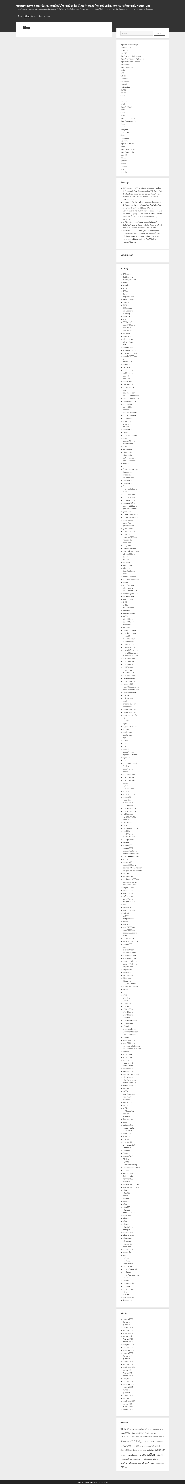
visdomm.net (128, 1062)
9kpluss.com (128, 310)
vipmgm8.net (128, 1054)
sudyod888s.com (129, 955)
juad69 (125, 573)
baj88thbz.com (128, 369)
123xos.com (127, 273)
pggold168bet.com (130, 726)
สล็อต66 (123, 95)
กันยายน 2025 (128, 1338)
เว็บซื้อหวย (127, 1271)
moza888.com (128, 672)
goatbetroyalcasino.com (132, 514)
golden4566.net (128, 525)
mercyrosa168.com (130, 655)
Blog (28, 16)
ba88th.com (127, 361)
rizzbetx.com (127, 822)
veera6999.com (129, 1040)
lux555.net (126, 624)
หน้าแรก (20, 16)
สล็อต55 (126, 1198)
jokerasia (123, 166)
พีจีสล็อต (126, 1158)
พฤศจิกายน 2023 (129, 1400)
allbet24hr (126, 333)
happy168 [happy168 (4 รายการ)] (124, 1432)
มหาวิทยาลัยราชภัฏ (130, 1164)
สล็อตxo (126, 1223)
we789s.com (128, 1071)
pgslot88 (123, 160)
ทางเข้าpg (126, 1136)
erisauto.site (127, 451)
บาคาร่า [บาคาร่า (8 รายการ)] (161, 1449)
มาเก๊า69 (126, 1170)
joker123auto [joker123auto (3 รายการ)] (151, 1432)
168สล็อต (126, 285)
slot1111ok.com (129, 910)
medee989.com (129, 647)
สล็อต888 (123, 123)
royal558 (126, 830)
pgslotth (126, 760)
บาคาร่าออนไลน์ (129, 1144)
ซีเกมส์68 (126, 1116)
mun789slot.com (129, 675)
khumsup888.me (129, 576)
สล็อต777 (126, 1206)
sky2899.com (128, 898)
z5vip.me (126, 1099)
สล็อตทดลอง (125, 137)
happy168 (126, 533)
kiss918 (126, 582)
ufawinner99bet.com (130, 1031)
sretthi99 (126, 935)
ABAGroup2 (127, 321)
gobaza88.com (128, 519)
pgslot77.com (128, 746)
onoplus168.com (129, 703)
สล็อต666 (126, 1204)
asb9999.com (128, 347)
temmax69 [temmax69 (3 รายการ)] (143, 1449)
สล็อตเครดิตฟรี (128, 1235)
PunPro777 (127, 791)
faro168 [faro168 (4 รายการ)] (144, 1428)
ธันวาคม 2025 (128, 1330)
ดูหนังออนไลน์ (125, 47)
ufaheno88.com (129, 1008)
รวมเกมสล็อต (128, 1172)
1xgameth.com (128, 296)
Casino (125, 432)
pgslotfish (126, 757)
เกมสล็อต (126, 1260)
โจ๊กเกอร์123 (127, 1300)
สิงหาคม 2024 (128, 1375)
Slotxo (125, 921)
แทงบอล (126, 1294)
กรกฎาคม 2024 (128, 1378)
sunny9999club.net (130, 960)
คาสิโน (125, 1107)
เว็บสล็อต (126, 1286)
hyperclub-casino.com (131, 550)
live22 (125, 601)
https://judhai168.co (127, 118)
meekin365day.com (130, 649)
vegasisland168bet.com (132, 1045)
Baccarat (126, 367)
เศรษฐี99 (126, 1291)
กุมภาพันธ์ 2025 (128, 1358)
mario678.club (128, 644)
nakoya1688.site (129, 681)
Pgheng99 (126, 729)
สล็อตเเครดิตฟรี (129, 1243)
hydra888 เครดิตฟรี (130, 548)
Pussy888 (126, 799)
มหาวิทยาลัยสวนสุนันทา (132, 1167)
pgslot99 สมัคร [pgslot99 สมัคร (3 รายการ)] (145, 1441)
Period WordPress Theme (86, 1481)
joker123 (123, 52)
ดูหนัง (125, 1122)
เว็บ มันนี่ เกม (127, 1266)
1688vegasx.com (129, 279)
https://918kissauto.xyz (129, 44)
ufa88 (125, 994)
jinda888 (126, 559)
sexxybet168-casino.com (132, 867)
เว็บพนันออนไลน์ (129, 1283)
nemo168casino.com (131, 686)
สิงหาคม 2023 (128, 1409)
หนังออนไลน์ (127, 1252)
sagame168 (127, 844)
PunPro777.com (129, 794)
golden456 (127, 522)
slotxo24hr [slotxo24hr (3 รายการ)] (135, 1449)
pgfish (125, 723)
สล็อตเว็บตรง (127, 1237)
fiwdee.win (127, 474)
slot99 (122, 109)
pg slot (123, 168)
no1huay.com (128, 697)
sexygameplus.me (130, 881)
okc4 (125, 700)
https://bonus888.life (128, 120)
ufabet (125, 1000)
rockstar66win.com (130, 828)
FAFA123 (126, 463)
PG (124, 717)
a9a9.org (126, 313)
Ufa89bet (126, 997)
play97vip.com (128, 768)
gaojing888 (127, 511)
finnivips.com (128, 471)
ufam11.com (128, 1011)
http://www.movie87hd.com (130, 55)
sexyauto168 (128, 876)
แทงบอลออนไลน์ (129, 1297)
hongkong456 (128, 545)
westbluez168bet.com (131, 1074)
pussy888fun (128, 802)
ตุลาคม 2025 (127, 1335)
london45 (126, 610)
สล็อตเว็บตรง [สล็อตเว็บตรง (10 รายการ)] (148, 1462)
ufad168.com (128, 1006)
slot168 (123, 89)
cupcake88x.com (129, 440)
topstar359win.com (130, 986)
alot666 (126, 344)
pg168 (122, 103)
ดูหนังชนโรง (125, 86)
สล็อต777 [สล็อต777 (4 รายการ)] (139, 1459)
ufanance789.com (130, 1020)
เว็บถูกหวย (126, 1277)
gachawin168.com (130, 500)
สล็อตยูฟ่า (126, 1229)
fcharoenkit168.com (130, 468)
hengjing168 (127, 539)
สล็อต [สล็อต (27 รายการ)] (152, 1454)
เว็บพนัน (126, 1280)
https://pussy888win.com (130, 61)
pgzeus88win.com (130, 762)
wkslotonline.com (129, 1079)
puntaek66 (127, 796)
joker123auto (128, 565)
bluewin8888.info (129, 401)
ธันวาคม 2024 (128, 1364)
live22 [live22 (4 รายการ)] (133, 1436)
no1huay (126, 695)
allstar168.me (128, 338)
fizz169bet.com (128, 477)
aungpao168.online (130, 350)
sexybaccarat (125, 64)
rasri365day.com (129, 808)
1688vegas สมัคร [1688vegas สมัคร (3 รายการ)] (135, 1428)
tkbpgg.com (127, 977)
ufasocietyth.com (129, 1028)
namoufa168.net (129, 683)
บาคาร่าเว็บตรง (128, 1147)
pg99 (122, 72)
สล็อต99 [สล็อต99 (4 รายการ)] (123, 1459)
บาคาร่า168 (124, 132)
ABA (124, 319)
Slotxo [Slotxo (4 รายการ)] (129, 1449)
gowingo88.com (129, 531)
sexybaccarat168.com (131, 878)
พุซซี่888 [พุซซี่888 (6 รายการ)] (144, 1454)
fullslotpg (126, 485)
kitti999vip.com (128, 584)
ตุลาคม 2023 (127, 1403)
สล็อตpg (126, 1221)
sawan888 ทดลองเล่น (131, 853)
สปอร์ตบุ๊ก (126, 1181)
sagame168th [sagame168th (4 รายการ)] (150, 1445)
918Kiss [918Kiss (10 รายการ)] (124, 1428)
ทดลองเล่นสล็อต (129, 1127)
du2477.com (127, 446)
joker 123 (123, 101)
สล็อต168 (126, 1192)
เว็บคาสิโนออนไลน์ (130, 1269)
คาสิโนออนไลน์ (128, 1110)
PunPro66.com (128, 788)
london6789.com (129, 613)
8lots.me (126, 302)
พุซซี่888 (126, 1161)
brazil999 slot (128, 418)
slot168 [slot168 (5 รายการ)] (123, 1449)
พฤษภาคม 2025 (128, 1350)
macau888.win (128, 641)
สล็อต (125, 1189)
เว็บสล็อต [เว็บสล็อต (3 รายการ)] (159, 1463)
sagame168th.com (130, 850)
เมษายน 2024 (128, 1386)
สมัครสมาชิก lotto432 (131, 1184)
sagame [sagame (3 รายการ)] (142, 1445)
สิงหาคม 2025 (128, 1341)
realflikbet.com (128, 813)
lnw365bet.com (129, 607)
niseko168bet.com (130, 692)
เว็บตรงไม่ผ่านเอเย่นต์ (131, 1274)
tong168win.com (129, 983)
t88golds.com (128, 966)
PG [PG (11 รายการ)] (122, 1440)
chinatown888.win (130, 435)
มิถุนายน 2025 (128, 1347)
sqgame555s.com (130, 932)
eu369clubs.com (129, 457)
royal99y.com (128, 833)
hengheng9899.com (130, 536)
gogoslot (123, 171)
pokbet (125, 771)
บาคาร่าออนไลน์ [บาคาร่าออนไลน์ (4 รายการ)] (126, 1454)
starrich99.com (129, 949)
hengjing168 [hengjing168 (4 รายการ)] (132, 1432)
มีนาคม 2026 (127, 1321)
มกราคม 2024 (128, 1395)
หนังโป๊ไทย (124, 140)
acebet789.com (129, 324)
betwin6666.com (129, 392)
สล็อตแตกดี (127, 1246)
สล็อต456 (126, 1195)
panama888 (127, 706)
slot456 (123, 92)
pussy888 (124, 129)
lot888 (125, 615)
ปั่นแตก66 (126, 1150)
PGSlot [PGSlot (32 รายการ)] (135, 1441)
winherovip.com (129, 1076)
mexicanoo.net (128, 661)
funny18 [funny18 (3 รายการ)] (161, 1428)
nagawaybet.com (129, 678)
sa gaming (124, 50)
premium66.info (129, 777)
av (124, 358)
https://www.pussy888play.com (132, 58)
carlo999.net (127, 429)
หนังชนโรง (124, 81)
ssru (124, 946)
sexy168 (126, 873)
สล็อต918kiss (128, 1215)
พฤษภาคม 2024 (128, 1383)
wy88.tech (126, 1088)
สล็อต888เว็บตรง (129, 1212)
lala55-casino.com (130, 587)
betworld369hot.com (131, 395)
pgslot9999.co (128, 751)
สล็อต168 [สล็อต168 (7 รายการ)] (131, 1458)
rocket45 (126, 825)
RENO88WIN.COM (129, 816)
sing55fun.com (128, 887)
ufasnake (126, 1025)
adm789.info (127, 327)
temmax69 (127, 972)
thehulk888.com (129, 975)
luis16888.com (128, 618)
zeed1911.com (128, 1102)
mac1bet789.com (129, 632)
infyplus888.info (129, 553)
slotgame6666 (128, 918)
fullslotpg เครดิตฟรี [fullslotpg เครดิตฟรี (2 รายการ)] (153, 1428)
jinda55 (125, 556)
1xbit (124, 293)
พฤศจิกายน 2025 (129, 1333)
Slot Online (127, 907)
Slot (124, 904)
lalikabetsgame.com (130, 593)
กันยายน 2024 (128, 1372)
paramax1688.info (130, 714)
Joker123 (126, 562)
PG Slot (125, 720)
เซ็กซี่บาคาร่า (128, 1263)
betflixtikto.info (128, 384)
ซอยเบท (126, 1113)
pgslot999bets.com (130, 754)
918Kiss (126, 304)
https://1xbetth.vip (127, 143)
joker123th (127, 567)
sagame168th (128, 847)
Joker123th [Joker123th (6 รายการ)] (125, 1436)
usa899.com (127, 1037)
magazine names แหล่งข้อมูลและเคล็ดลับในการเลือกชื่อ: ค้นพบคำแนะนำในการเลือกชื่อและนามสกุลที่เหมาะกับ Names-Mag (83, 5)
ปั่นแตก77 (126, 1153)
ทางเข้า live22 (128, 1133)
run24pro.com (128, 839)
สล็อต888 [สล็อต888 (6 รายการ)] (148, 1459)
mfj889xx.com (128, 666)
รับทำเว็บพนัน (128, 1175)
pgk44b (125, 737)
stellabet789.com (129, 952)
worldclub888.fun (129, 1082)
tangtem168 (127, 969)
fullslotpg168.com (130, 488)
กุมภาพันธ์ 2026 (128, 1324)
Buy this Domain (49, 16)
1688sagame (128, 276)
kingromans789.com (131, 579)
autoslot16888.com (130, 353)
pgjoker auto (127, 731)
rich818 (126, 819)
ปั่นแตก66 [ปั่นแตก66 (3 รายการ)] (136, 1454)
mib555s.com (128, 669)
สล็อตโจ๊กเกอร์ (128, 1249)
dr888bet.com (128, 443)
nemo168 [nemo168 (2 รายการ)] (161, 1436)
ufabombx (127, 1003)
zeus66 (125, 1105)
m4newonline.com (130, 630)
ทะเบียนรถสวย (128, 1130)
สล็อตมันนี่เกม (128, 1226)
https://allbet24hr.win (128, 149)
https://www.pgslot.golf (129, 67)
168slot (126, 282)
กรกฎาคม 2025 (128, 1344)
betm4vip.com (128, 386)
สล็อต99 (123, 126)
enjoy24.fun (127, 449)
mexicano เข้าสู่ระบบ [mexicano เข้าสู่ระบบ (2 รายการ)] (152, 1436)
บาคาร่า (126, 1139)
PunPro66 (126, 785)
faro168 (126, 466)
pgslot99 (126, 748)
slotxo (122, 134)
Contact (36, 16)
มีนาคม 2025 (127, 1355)
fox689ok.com (128, 480)
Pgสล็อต (126, 765)
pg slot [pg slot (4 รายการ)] (126, 1441)
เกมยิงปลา (126, 1257)
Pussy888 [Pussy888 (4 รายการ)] (135, 1445)
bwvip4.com (127, 420)
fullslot (123, 75)
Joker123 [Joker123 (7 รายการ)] (142, 1432)
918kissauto (127, 307)
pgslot (122, 69)
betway (123, 163)
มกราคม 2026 (128, 1327)
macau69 (126, 635)
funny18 (126, 491)
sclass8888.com (129, 864)
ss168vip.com (128, 938)
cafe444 (126, 426)
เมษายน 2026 (128, 1318)
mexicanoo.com (129, 658)
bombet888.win (129, 403)
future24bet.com (129, 494)
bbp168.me (127, 375)
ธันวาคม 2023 (128, 1398)
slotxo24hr (127, 924)
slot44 (122, 115)
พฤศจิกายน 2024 (129, 1366)
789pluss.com (128, 299)
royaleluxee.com (129, 836)
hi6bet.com (127, 542)
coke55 (125, 437)
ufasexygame (128, 1023)
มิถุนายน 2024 (128, 1381)
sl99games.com (129, 901)
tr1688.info (127, 989)
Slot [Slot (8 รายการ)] (158, 1445)
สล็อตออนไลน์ (128, 1232)
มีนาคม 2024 (127, 1389)
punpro (125, 782)
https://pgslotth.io (127, 151)
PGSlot (125, 740)
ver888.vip (126, 1051)
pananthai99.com (129, 709)
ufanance (126, 1017)
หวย (124, 1254)
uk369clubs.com (129, 1034)
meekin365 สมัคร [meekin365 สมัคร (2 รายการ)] (141, 1436)
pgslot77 (126, 743)
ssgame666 (127, 943)
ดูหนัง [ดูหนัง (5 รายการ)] (154, 1449)
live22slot (124, 78)
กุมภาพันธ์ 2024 (128, 1392)
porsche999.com (129, 774)
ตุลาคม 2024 (127, 1369)
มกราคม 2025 (128, 1361)
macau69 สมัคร (129, 638)
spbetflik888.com (129, 926)
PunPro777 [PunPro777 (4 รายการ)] (127, 1445)
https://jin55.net (126, 106)
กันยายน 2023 (128, 1406)
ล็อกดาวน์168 (128, 1178)
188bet (125, 288)
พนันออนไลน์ (127, 1155)
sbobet (125, 859)
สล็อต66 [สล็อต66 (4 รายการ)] (160, 1454)
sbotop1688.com (129, 861)
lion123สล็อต (128, 599)
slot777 (123, 157)
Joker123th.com (129, 570)
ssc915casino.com (130, 941)
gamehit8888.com (130, 505)
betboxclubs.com (129, 381)
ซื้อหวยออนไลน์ (128, 1119)
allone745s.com (129, 336)
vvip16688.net (128, 1065)
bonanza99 (127, 409)
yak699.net (127, 1096)
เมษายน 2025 (128, 1352)
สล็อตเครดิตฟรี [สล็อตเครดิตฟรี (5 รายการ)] (135, 1463)
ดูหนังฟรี (123, 84)
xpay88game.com (130, 1093)
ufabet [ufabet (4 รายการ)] (149, 1449)
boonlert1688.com (130, 412)
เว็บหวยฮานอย (128, 1288)
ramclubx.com (128, 805)
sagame (126, 842)
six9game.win (128, 893)
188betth (126, 290)
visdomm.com (128, 1059)
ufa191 (125, 992)
